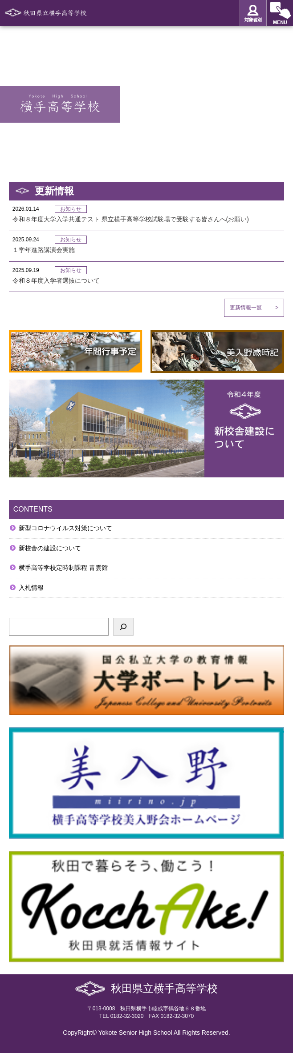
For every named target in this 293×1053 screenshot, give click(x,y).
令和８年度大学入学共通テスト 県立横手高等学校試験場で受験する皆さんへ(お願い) (130, 219)
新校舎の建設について (50, 548)
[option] (146, 97)
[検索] (123, 627)
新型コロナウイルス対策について (65, 528)
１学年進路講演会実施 (43, 249)
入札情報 (31, 587)
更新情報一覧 (254, 307)
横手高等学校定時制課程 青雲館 (63, 567)
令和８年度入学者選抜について (56, 280)
